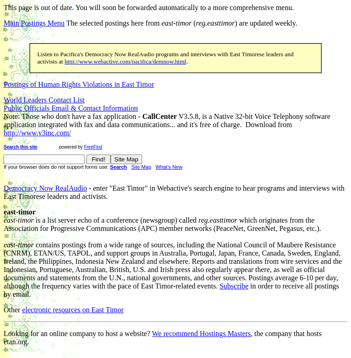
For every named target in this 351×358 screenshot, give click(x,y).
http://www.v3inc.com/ (37, 133)
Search (118, 167)
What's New (168, 167)
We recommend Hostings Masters (201, 333)
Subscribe (233, 286)
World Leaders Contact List (44, 100)
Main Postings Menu (34, 23)
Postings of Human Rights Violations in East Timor (79, 84)
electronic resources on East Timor (72, 310)
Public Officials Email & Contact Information (71, 108)
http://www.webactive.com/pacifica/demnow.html (125, 61)
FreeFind (93, 147)
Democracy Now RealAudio (45, 188)
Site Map (141, 167)
